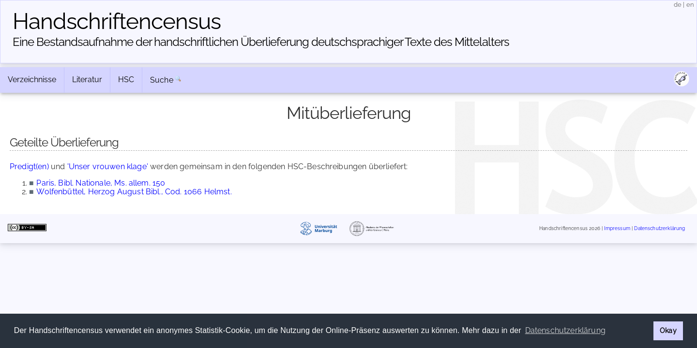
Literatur (87, 79)
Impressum (617, 228)
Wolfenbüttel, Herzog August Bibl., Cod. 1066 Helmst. (133, 191)
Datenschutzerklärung (659, 228)
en (690, 4)
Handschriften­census (117, 21)
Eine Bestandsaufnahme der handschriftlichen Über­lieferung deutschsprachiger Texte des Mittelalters (261, 42)
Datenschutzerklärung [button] (565, 330)
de (678, 4)
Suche (161, 80)
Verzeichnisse (32, 79)
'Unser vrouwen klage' (107, 166)
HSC (126, 79)
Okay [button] (668, 330)
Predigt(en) (29, 166)
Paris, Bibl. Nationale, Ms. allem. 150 (100, 183)
